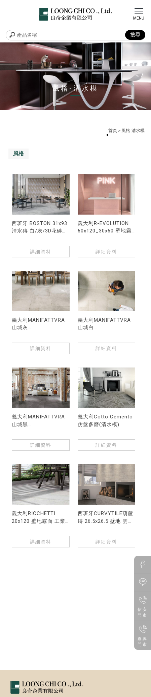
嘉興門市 (143, 635)
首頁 (112, 130)
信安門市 (143, 605)
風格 (18, 153)
